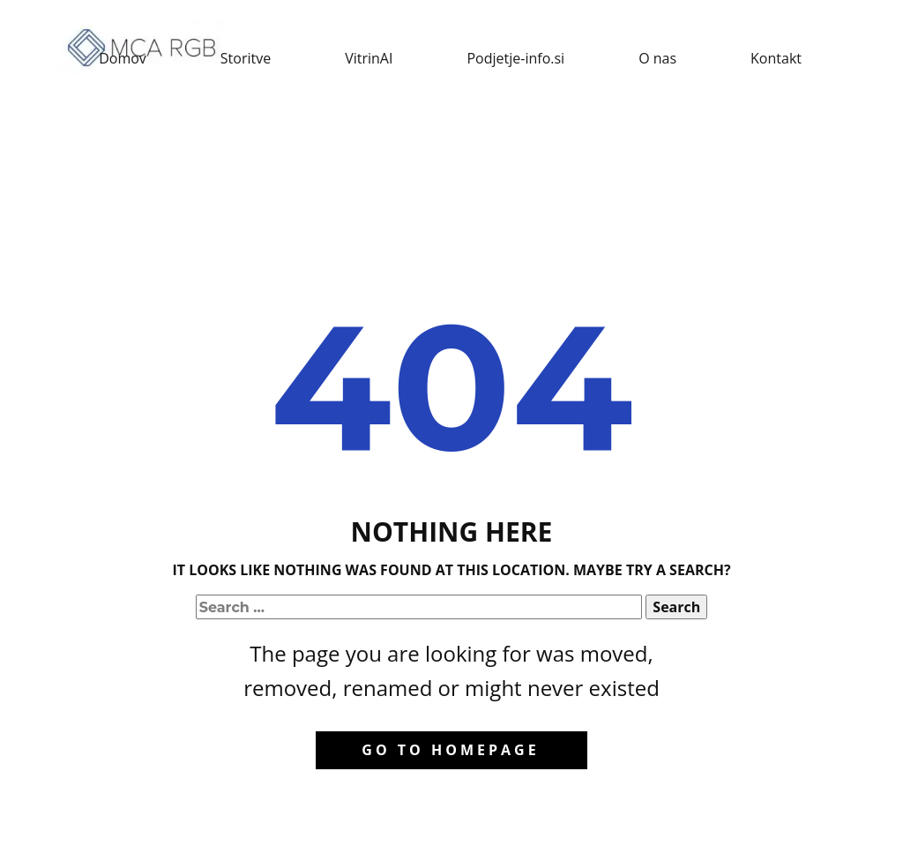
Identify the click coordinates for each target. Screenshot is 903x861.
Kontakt (776, 58)
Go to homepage (450, 750)
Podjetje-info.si (515, 58)
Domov (122, 58)
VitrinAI (368, 58)
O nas (657, 58)
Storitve (245, 58)
